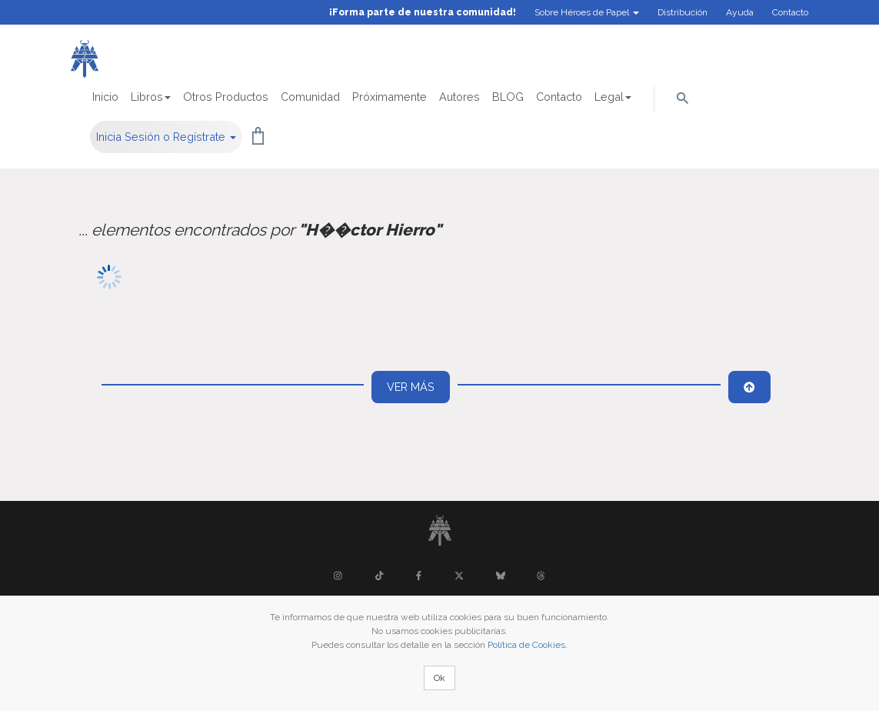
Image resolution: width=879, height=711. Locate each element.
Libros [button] (151, 96)
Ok (439, 678)
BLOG (508, 96)
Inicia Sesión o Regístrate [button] (166, 136)
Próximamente (389, 96)
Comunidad (310, 96)
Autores (459, 96)
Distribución (683, 12)
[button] (682, 97)
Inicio (105, 96)
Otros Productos (225, 96)
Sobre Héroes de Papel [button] (586, 12)
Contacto (790, 12)
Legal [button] (612, 96)
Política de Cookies (526, 644)
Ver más (411, 386)
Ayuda (740, 12)
